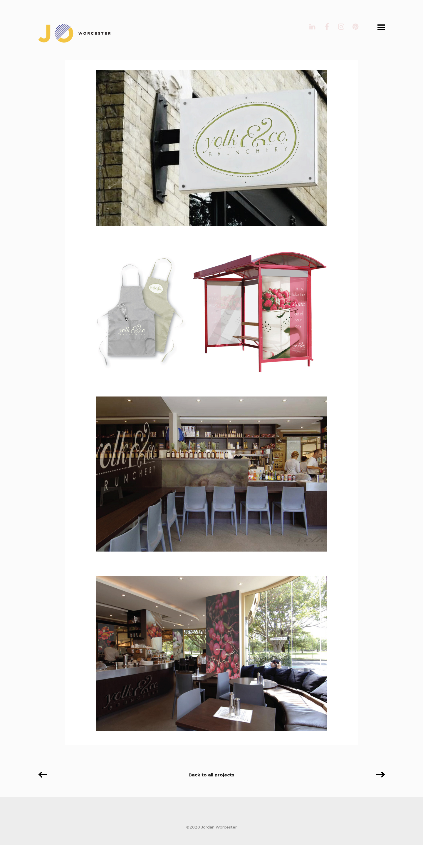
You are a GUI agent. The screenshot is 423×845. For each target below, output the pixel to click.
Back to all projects (211, 775)
